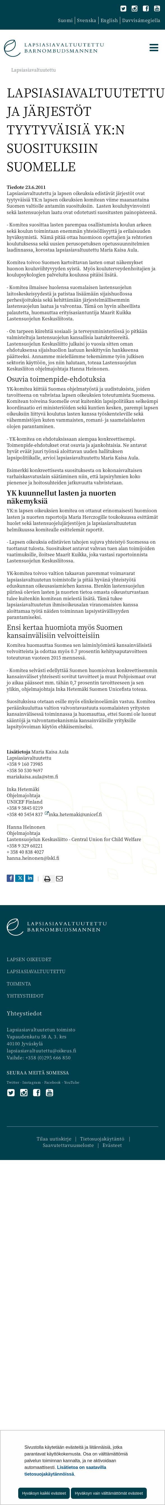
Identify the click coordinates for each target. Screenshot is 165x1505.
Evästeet (112, 1145)
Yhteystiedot (24, 1013)
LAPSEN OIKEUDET (29, 959)
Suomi (65, 20)
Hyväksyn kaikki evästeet (44, 1493)
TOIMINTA (19, 983)
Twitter (13, 1082)
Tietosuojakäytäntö (102, 1139)
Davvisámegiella (141, 20)
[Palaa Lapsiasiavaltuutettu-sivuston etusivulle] (54, 48)
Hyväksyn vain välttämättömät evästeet (109, 1493)
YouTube (71, 1082)
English (109, 20)
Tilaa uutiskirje (54, 1139)
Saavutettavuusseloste (68, 1145)
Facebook (52, 1082)
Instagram (32, 1082)
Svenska (86, 20)
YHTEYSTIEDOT (25, 995)
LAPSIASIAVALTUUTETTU (36, 971)
